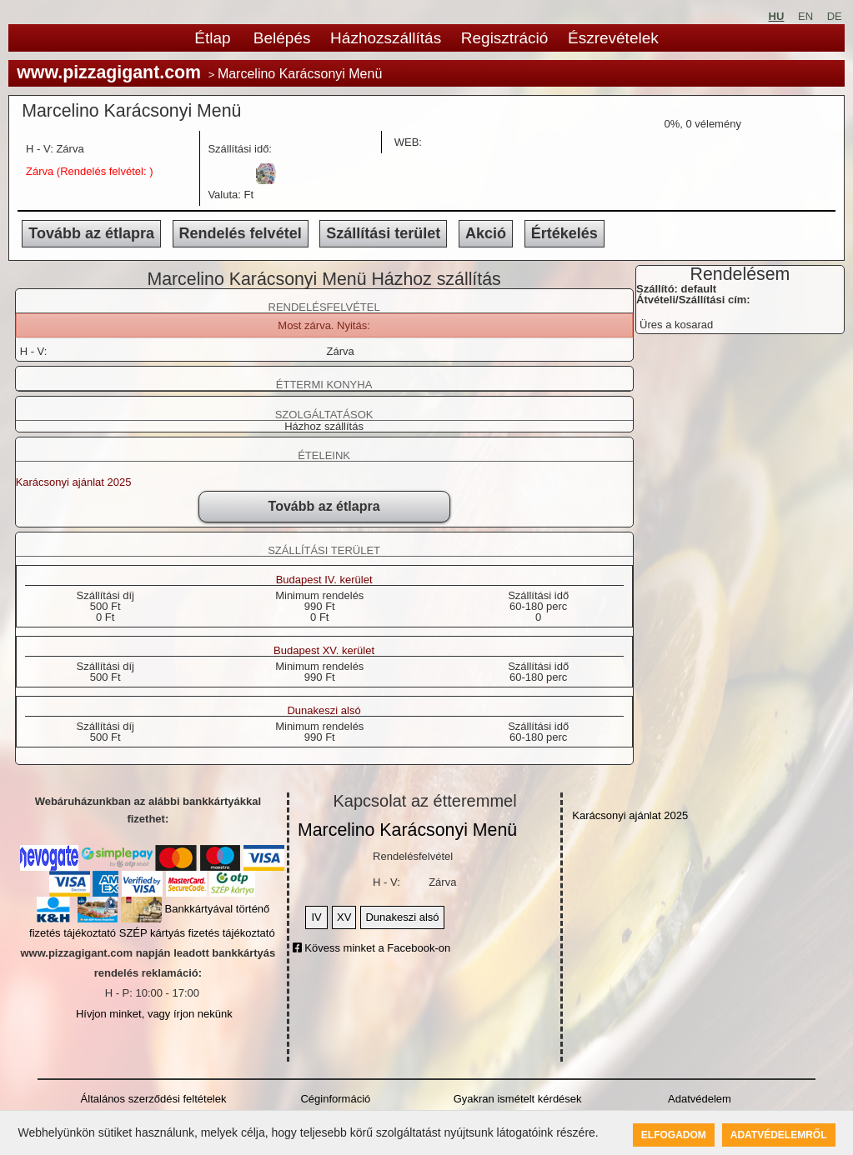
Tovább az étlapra (91, 233)
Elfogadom (673, 1135)
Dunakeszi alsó (323, 711)
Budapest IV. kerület (324, 580)
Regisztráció (505, 38)
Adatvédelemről (778, 1135)
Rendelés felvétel (240, 233)
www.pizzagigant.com (109, 72)
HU (777, 16)
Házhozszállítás (385, 38)
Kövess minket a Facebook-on (371, 948)
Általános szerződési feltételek (154, 1098)
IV (316, 917)
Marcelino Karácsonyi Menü (407, 830)
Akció (485, 233)
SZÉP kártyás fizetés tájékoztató (197, 933)
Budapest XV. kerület (323, 651)
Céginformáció (335, 1098)
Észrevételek (613, 38)
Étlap (212, 38)
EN (805, 16)
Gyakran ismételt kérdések (518, 1098)
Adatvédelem (699, 1098)
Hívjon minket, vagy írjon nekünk (154, 1014)
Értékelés (564, 233)
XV (344, 917)
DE (834, 16)
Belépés (282, 38)
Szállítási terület (383, 233)
